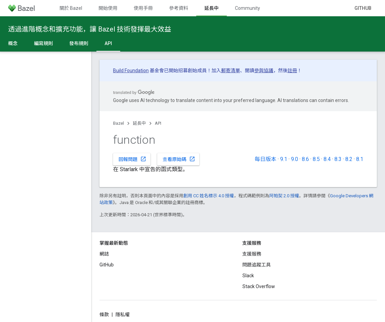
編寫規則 (43, 43)
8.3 (338, 159)
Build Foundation (131, 70)
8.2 (348, 159)
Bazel (118, 123)
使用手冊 (143, 8)
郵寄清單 (230, 70)
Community (247, 8)
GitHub (362, 8)
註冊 (292, 70)
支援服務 (251, 254)
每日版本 (265, 159)
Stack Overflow (258, 286)
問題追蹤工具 (256, 264)
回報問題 (132, 159)
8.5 (316, 159)
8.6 (305, 159)
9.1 (283, 159)
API (158, 123)
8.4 (327, 159)
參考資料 (178, 8)
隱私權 (122, 314)
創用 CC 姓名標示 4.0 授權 (208, 195)
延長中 (139, 123)
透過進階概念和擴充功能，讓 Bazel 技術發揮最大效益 (89, 29)
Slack (248, 275)
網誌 (104, 254)
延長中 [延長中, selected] (211, 8)
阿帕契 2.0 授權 (284, 195)
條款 (104, 314)
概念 (13, 43)
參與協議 (263, 70)
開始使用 (107, 8)
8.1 (359, 159)
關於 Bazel (70, 8)
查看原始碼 (179, 159)
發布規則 (78, 43)
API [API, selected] (108, 43)
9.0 (294, 159)
